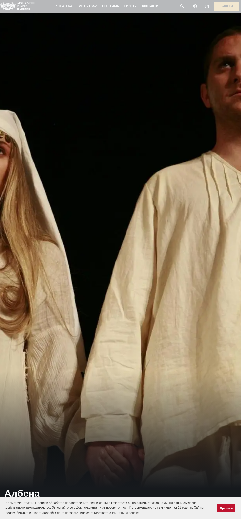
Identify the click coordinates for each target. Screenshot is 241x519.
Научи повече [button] (129, 512)
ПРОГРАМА (110, 6)
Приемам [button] (226, 508)
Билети (227, 6)
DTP (17, 6)
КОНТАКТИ (150, 6)
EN (207, 6)
